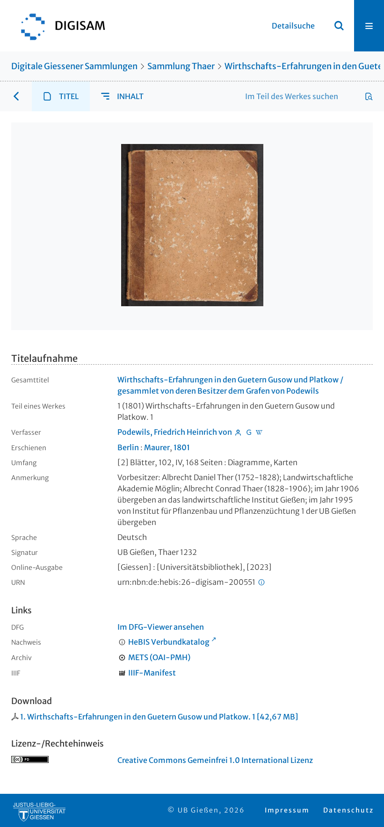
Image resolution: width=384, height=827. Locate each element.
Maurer (157, 447)
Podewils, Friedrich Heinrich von (174, 432)
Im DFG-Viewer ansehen (160, 627)
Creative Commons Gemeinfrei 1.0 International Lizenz (215, 760)
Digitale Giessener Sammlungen (74, 66)
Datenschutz (348, 810)
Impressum (287, 810)
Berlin (128, 447)
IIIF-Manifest (152, 672)
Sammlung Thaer (181, 66)
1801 (182, 447)
